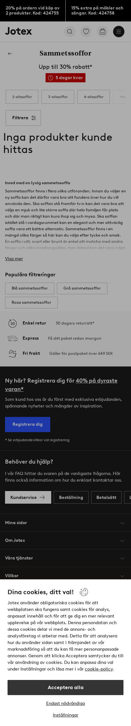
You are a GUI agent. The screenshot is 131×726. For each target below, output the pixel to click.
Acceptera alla (66, 687)
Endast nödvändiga (65, 703)
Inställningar (65, 715)
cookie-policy (99, 669)
